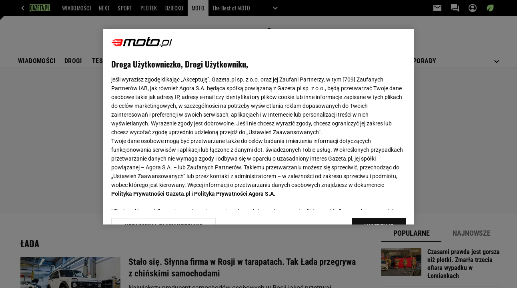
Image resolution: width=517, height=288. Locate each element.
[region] (258, 126)
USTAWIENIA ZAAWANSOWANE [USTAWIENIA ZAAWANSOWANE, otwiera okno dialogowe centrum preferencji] (164, 208)
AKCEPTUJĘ (378, 209)
